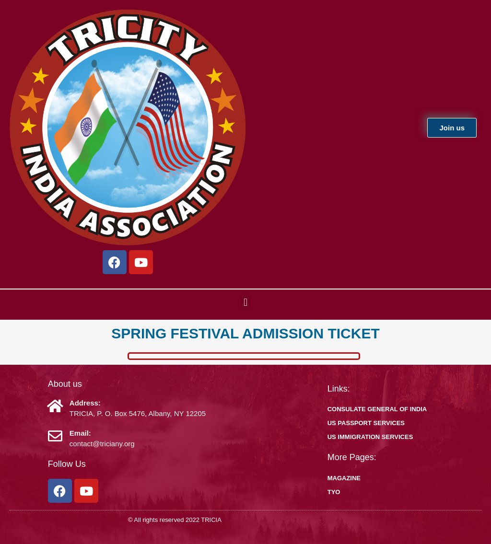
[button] (245, 302)
